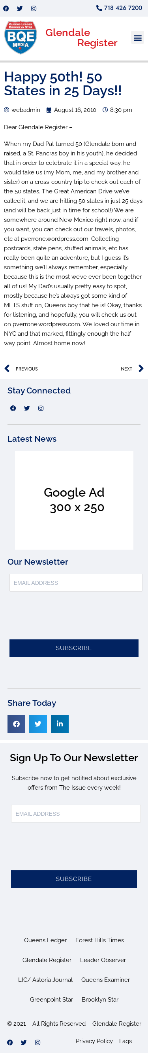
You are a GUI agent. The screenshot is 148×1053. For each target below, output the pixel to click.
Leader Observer (103, 960)
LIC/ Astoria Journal (45, 979)
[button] (137, 37)
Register (97, 43)
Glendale (67, 32)
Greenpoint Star (51, 999)
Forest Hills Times (99, 940)
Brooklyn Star (100, 999)
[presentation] (69, 620)
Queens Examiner (105, 979)
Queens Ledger (45, 940)
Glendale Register (46, 960)
